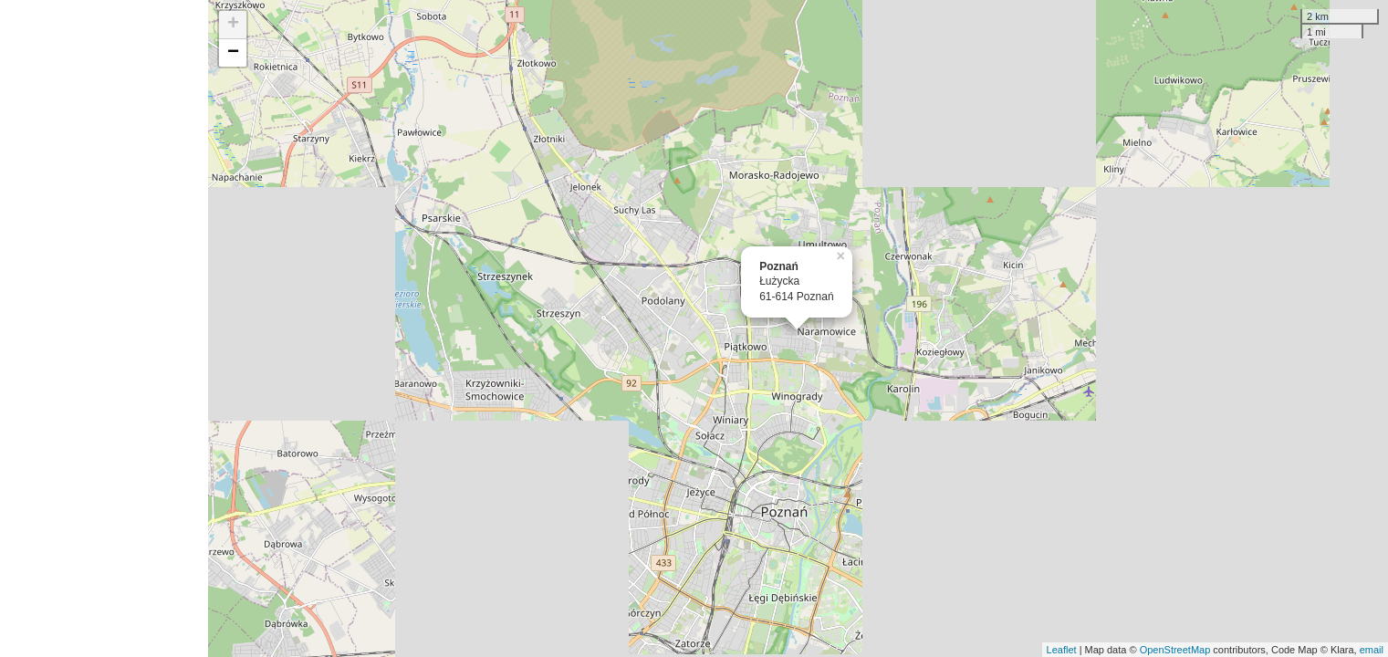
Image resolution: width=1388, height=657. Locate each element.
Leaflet (1062, 649)
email (1371, 649)
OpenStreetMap (1175, 649)
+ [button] (233, 24)
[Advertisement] (104, 328)
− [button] (233, 53)
